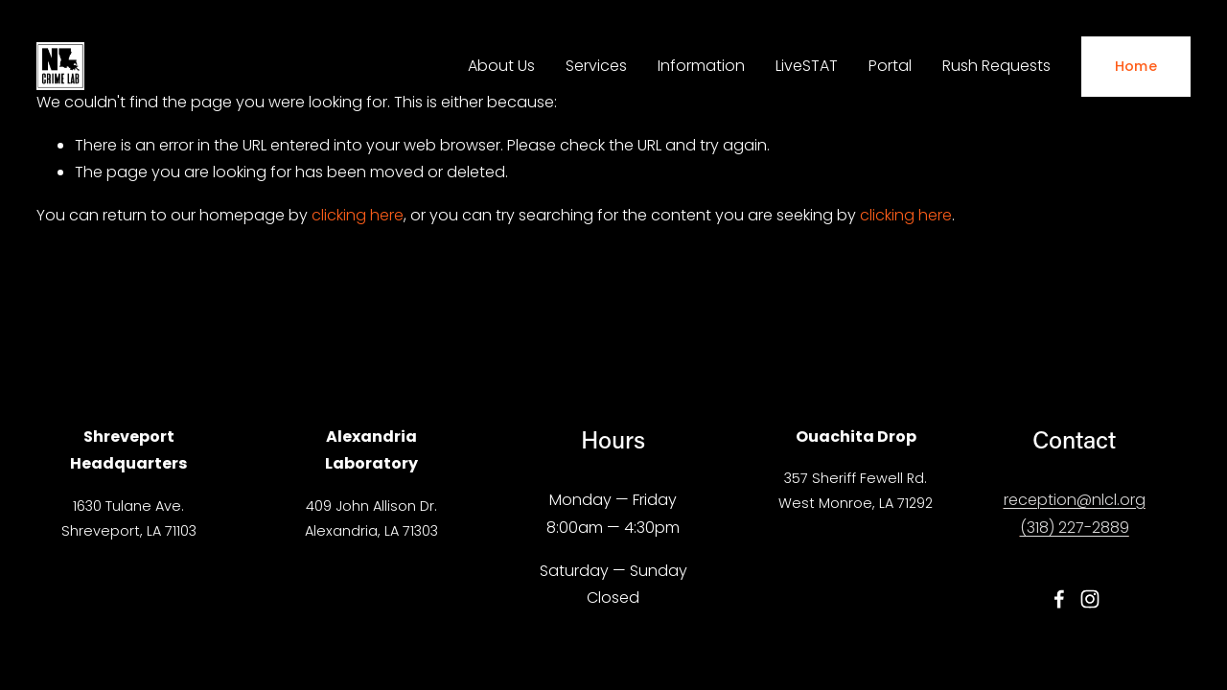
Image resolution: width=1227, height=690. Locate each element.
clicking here (358, 215)
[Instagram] (1090, 599)
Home (1136, 66)
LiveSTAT (807, 66)
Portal (890, 66)
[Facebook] (1059, 599)
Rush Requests (996, 66)
